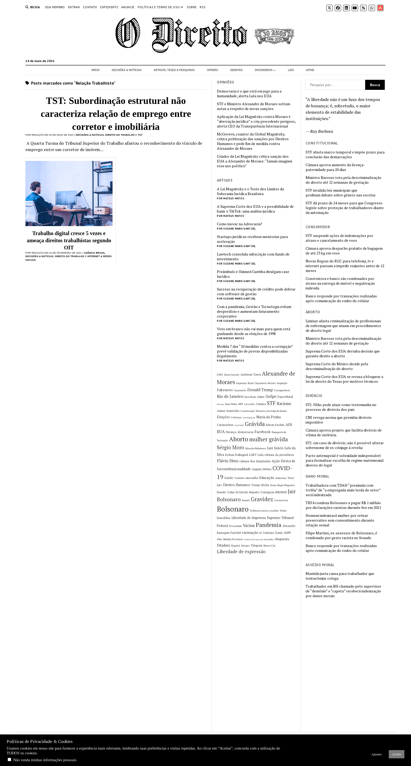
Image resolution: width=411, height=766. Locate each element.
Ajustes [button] (376, 754)
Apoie (310, 70)
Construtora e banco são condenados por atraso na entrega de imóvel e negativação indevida (340, 283)
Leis (291, 70)
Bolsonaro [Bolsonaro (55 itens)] (233, 509)
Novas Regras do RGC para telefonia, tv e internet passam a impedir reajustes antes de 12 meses (345, 266)
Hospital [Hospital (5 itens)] (235, 545)
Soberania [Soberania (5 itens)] (281, 478)
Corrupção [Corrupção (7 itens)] (267, 492)
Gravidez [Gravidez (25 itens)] (262, 499)
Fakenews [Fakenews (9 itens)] (225, 390)
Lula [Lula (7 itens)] (260, 455)
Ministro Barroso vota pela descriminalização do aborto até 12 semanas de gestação (343, 180)
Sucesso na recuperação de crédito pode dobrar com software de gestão (256, 291)
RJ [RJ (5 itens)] (260, 533)
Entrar (74, 7)
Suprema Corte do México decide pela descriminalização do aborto (337, 366)
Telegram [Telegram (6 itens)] (256, 545)
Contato (90, 7)
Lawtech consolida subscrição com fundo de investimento (253, 256)
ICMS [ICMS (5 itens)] (220, 374)
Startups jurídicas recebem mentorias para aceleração (252, 239)
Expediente (109, 7)
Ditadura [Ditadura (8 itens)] (223, 545)
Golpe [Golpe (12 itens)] (271, 396)
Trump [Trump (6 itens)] (255, 485)
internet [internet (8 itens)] (281, 492)
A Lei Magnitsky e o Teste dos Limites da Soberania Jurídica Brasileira (250, 191)
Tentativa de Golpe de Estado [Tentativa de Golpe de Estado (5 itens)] (271, 411)
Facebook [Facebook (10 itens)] (262, 431)
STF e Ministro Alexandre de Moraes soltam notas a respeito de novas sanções (253, 106)
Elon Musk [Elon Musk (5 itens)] (250, 397)
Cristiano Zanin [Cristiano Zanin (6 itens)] (273, 533)
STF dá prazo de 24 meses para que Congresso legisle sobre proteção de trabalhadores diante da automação (345, 208)
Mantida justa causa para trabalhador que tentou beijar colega (340, 576)
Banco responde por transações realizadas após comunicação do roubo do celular (341, 298)
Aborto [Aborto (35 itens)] (238, 439)
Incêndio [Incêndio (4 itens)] (239, 425)
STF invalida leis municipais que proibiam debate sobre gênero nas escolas (341, 192)
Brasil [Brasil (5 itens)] (251, 383)
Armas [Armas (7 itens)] (221, 411)
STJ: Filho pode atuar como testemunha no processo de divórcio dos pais (341, 407)
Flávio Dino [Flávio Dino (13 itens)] (227, 461)
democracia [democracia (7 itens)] (245, 432)
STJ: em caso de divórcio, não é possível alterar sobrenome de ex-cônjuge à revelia (345, 445)
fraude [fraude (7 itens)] (221, 492)
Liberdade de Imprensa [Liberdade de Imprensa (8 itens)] (248, 518)
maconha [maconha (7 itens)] (252, 478)
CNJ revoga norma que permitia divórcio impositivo (339, 420)
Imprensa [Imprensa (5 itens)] (241, 383)
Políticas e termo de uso (159, 7)
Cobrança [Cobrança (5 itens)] (236, 417)
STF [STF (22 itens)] (271, 403)
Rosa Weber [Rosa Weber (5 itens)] (231, 404)
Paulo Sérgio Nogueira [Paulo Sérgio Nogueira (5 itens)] (282, 485)
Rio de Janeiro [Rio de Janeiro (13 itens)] (230, 396)
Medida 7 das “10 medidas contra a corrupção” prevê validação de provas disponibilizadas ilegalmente (255, 351)
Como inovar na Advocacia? (239, 224)
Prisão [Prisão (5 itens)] (283, 510)
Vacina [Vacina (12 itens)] (249, 525)
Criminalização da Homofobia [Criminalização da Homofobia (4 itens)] (259, 539)
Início (95, 70)
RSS (203, 7)
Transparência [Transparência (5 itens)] (282, 390)
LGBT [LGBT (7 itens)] (253, 455)
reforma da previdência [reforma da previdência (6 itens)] (279, 455)
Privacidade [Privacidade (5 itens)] (235, 526)
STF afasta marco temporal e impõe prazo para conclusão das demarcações (345, 154)
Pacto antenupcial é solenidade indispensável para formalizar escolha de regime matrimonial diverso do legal (345, 460)
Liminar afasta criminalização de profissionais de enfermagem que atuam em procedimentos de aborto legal (343, 326)
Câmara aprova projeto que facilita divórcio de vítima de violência (344, 432)
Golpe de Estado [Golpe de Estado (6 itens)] (237, 492)
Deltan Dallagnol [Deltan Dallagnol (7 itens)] (236, 455)
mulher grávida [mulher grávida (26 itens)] (268, 439)
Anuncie (128, 7)
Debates (236, 70)
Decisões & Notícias (126, 70)
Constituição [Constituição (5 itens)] (247, 411)
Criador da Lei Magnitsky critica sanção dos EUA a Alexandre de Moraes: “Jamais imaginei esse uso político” (254, 161)
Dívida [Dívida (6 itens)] (265, 485)
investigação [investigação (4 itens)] (249, 417)
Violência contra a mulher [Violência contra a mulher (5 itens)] (264, 510)
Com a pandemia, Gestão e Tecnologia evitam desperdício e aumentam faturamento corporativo (254, 311)
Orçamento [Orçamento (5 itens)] (240, 390)
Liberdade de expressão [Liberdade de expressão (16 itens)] (241, 551)
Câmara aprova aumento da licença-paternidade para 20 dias (335, 167)
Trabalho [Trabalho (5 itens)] (239, 478)
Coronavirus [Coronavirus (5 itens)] (281, 500)
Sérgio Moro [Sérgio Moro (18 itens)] (230, 447)
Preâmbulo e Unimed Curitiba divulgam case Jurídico (253, 274)
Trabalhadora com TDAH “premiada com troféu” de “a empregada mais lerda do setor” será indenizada (343, 490)
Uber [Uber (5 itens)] (219, 539)
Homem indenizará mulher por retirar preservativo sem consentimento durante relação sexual (340, 520)
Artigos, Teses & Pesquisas (174, 70)
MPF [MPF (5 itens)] (240, 404)
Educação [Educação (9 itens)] (266, 477)
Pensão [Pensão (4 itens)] (220, 404)
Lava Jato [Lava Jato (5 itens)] (249, 404)
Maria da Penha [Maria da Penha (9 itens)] (268, 417)
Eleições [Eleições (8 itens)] (223, 417)
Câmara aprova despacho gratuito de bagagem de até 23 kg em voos (344, 251)
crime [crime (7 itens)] (261, 397)
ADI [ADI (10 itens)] (288, 424)
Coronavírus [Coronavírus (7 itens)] (225, 425)
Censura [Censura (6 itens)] (261, 404)
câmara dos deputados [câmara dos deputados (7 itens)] (255, 461)
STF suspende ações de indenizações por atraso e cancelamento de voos (339, 238)
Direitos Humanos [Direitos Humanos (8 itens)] (236, 485)
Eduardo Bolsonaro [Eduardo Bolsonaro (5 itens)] (255, 448)
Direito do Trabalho (120, 135)
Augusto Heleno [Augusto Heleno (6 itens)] (261, 469)
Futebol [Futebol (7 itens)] (235, 533)
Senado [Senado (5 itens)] (246, 500)
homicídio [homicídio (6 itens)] (233, 411)
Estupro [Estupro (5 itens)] (245, 545)
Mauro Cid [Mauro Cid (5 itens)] (269, 545)
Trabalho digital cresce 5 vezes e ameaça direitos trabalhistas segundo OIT (69, 240)
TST (140, 135)
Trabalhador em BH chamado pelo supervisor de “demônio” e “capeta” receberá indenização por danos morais (343, 591)
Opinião (212, 70)
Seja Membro (55, 7)
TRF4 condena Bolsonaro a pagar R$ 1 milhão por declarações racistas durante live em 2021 (343, 505)
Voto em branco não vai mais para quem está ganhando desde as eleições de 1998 (253, 331)
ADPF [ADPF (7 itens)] (287, 533)
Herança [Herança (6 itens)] (231, 432)
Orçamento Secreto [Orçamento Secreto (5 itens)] (265, 383)
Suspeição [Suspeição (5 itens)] (282, 383)
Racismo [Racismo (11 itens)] (284, 403)
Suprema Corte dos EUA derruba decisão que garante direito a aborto (343, 353)
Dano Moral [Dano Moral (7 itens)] (285, 397)
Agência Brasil (94, 253)
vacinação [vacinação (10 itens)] (250, 532)
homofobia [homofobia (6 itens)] (223, 518)
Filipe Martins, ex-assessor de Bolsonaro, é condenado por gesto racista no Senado (341, 535)
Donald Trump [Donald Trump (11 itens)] (260, 389)
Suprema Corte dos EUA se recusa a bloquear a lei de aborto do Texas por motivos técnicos (344, 379)
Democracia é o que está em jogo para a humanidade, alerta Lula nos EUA (249, 93)
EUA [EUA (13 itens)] (221, 431)
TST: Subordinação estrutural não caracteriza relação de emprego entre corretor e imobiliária (116, 113)
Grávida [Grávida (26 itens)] (255, 424)
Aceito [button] (396, 754)
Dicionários (264, 70)
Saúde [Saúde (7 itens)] (228, 478)
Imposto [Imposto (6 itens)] (254, 492)
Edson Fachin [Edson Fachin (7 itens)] (275, 425)
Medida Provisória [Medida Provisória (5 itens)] (233, 539)
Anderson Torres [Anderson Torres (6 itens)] (250, 374)
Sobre (192, 7)
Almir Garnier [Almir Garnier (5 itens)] (231, 374)
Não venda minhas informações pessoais (44, 760)
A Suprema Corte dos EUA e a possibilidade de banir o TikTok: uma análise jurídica (255, 209)
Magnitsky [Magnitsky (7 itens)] (282, 539)
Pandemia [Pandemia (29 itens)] (268, 525)
